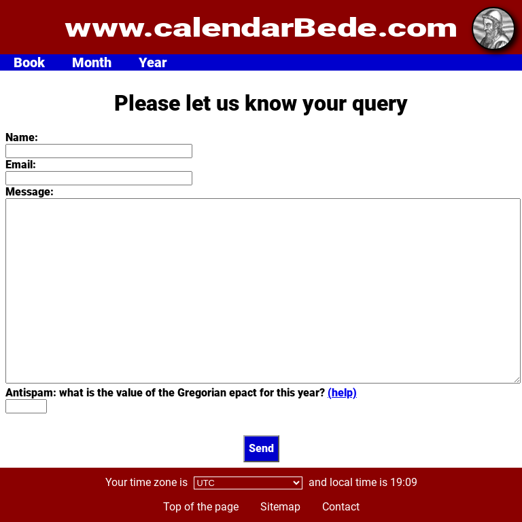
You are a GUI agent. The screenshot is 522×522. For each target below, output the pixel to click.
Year (153, 62)
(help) (342, 392)
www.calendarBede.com (261, 27)
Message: (29, 191)
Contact (341, 506)
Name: (21, 137)
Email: (20, 164)
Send (261, 448)
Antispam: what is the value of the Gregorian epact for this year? (181, 392)
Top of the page (201, 506)
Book (29, 62)
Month (91, 62)
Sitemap (280, 506)
